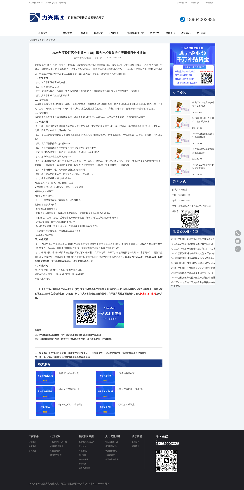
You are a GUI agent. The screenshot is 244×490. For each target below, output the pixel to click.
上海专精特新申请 (126, 373)
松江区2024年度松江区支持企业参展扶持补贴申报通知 (193, 283)
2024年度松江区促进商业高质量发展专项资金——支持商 (193, 239)
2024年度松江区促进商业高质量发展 (203, 135)
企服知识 (195, 3)
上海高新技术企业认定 (68, 373)
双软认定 (82, 446)
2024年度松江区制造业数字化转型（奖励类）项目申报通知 (193, 258)
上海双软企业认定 (126, 404)
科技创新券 (83, 459)
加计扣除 (82, 455)
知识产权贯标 (84, 468)
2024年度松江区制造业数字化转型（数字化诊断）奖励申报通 (193, 263)
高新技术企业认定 (86, 442)
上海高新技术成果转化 (68, 389)
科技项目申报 (86, 436)
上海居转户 (110, 455)
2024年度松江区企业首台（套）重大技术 (203, 120)
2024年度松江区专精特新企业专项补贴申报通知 (193, 278)
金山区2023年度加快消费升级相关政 (203, 104)
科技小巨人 (83, 451)
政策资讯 (185, 33)
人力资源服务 (112, 436)
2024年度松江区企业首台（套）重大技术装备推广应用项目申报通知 (82, 289)
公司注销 (32, 446)
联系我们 (135, 446)
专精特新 (82, 464)
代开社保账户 (111, 446)
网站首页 (67, 33)
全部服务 (209, 3)
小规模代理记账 (56, 446)
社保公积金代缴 (111, 442)
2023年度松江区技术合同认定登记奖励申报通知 (193, 268)
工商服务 (34, 436)
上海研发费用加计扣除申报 (130, 389)
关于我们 (181, 3)
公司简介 (135, 442)
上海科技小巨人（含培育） (70, 404)
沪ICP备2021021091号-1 (97, 483)
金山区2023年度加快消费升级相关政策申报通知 (67, 357)
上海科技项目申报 (134, 33)
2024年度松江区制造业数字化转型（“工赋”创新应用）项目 (193, 254)
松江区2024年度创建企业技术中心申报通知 (192, 244)
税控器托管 (55, 451)
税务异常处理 (55, 455)
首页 (42, 40)
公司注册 (83, 33)
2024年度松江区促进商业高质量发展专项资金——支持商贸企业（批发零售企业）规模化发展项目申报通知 (95, 353)
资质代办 (154, 33)
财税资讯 (170, 33)
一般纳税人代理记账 (58, 442)
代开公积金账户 (111, 451)
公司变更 (32, 451)
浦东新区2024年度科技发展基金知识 (203, 151)
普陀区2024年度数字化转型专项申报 (203, 166)
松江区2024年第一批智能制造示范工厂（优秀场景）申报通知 (193, 249)
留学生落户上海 (111, 459)
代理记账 (98, 33)
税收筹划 (114, 33)
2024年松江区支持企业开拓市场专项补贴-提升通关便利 (192, 273)
